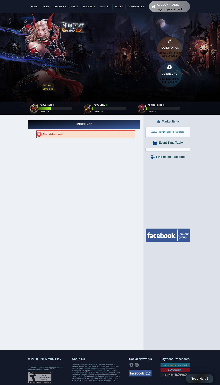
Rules (119, 6)
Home (34, 6)
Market (105, 6)
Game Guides (136, 6)
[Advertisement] (168, 295)
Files (46, 6)
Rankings (89, 6)
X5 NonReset (178, 132)
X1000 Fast (156, 132)
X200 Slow (166, 132)
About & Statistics (66, 6)
